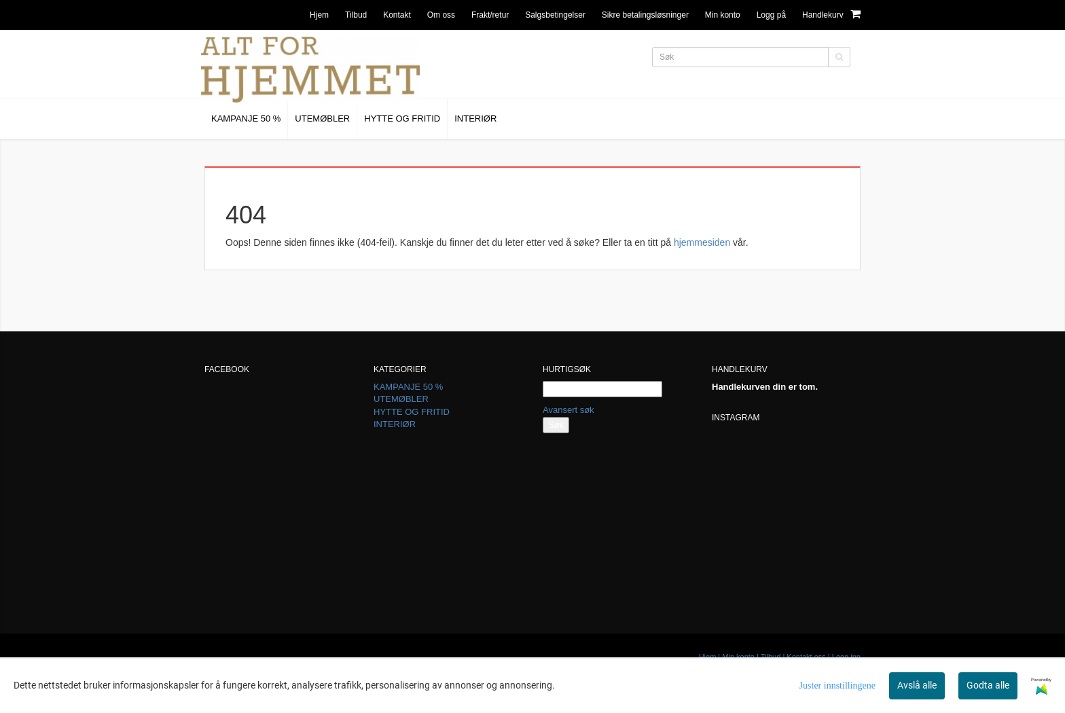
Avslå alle (917, 685)
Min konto (722, 15)
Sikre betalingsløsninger (645, 15)
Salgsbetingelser (555, 15)
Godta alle (988, 685)
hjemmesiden (702, 242)
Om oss (441, 15)
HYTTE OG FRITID (412, 412)
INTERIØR (395, 424)
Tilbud (356, 15)
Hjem (319, 15)
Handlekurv (831, 14)
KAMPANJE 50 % (408, 387)
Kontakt (397, 15)
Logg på (771, 15)
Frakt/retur (490, 15)
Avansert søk (568, 410)
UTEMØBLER (401, 399)
